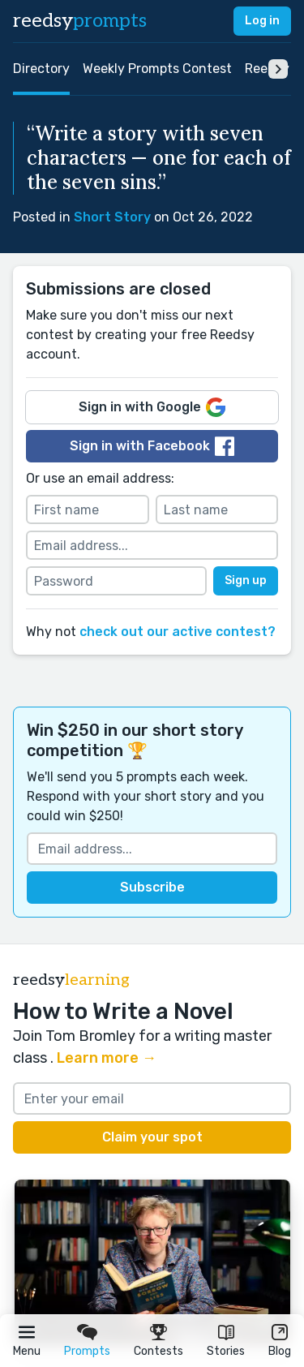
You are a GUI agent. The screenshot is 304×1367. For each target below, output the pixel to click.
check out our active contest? (177, 631)
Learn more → (106, 1058)
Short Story (112, 217)
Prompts (87, 1351)
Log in (262, 21)
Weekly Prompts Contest (157, 68)
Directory (41, 68)
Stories (226, 1351)
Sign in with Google (152, 407)
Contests (158, 1351)
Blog (279, 1351)
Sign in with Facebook (152, 446)
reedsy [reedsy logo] (80, 20)
